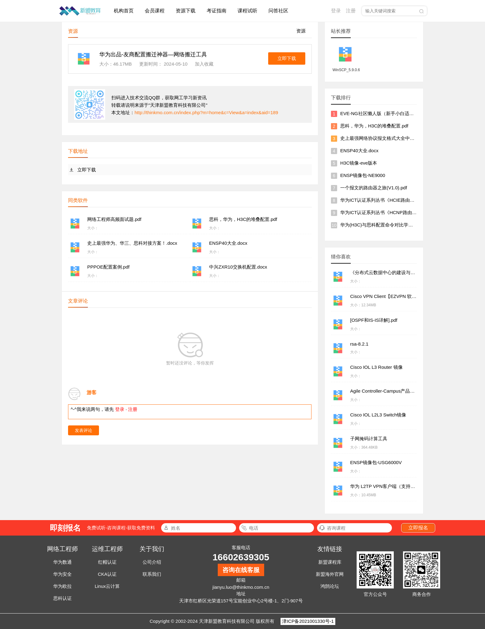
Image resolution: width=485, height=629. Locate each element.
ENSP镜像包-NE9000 (362, 175)
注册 (351, 10)
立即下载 (286, 58)
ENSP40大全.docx (359, 150)
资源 (301, 30)
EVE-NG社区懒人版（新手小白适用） (379, 113)
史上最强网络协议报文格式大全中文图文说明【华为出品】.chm (405, 138)
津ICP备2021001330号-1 (308, 621)
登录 (336, 10)
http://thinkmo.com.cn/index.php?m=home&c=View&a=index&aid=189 (206, 112)
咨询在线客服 (241, 570)
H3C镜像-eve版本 (358, 163)
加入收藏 (204, 64)
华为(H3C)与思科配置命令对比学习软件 (381, 224)
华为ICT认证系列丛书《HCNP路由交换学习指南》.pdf (396, 212)
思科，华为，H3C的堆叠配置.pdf (374, 125)
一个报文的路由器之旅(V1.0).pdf (373, 187)
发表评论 (83, 430)
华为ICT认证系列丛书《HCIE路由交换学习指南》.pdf (395, 200)
